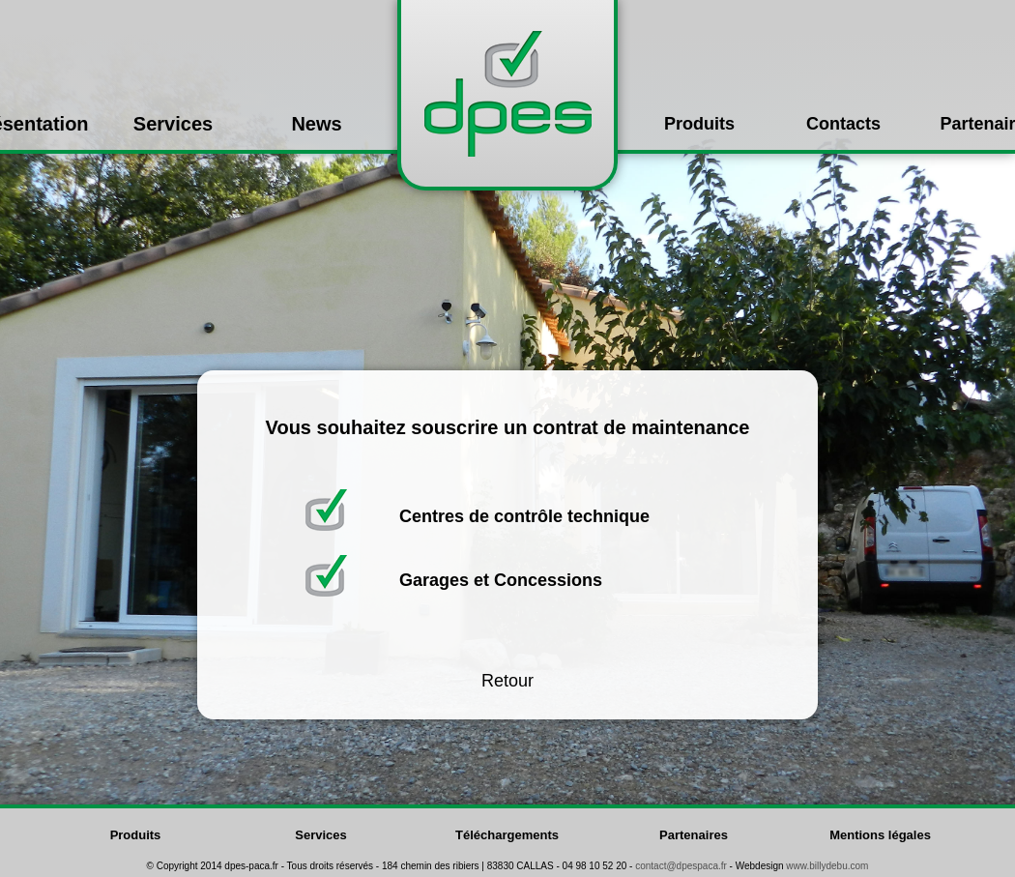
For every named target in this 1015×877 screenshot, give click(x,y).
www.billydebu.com (827, 866)
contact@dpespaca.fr (681, 866)
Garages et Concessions (500, 580)
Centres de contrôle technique (524, 516)
